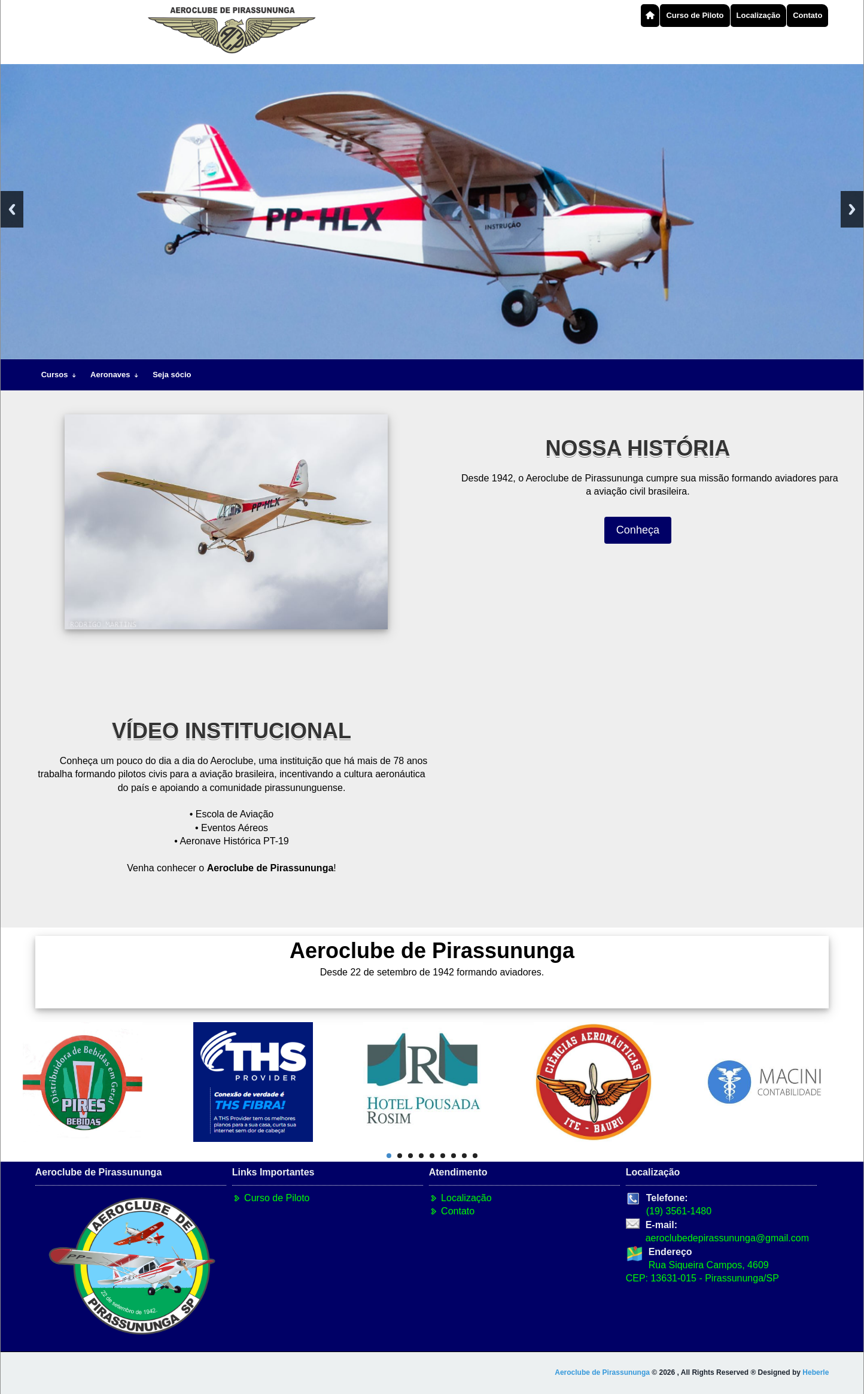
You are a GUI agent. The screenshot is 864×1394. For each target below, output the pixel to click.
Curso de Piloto (694, 15)
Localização (759, 15)
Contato (807, 15)
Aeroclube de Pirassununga (602, 1372)
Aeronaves (115, 374)
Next (852, 209)
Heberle (815, 1372)
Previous (12, 209)
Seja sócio (172, 374)
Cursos (59, 374)
